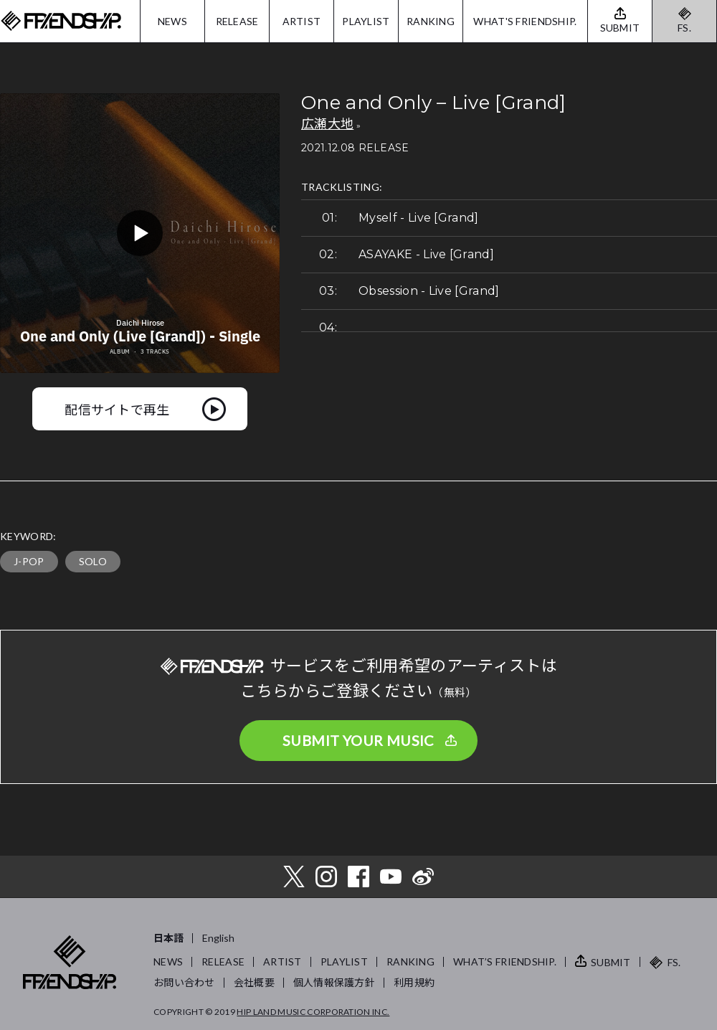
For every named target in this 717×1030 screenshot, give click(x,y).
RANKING (431, 21)
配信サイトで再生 (117, 409)
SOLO (93, 561)
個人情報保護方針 (334, 982)
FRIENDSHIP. (61, 21)
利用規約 (414, 982)
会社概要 (254, 982)
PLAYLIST (365, 21)
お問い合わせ (184, 982)
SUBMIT (611, 962)
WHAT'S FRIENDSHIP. (524, 21)
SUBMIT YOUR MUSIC (358, 740)
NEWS (172, 21)
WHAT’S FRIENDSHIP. (504, 961)
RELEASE (237, 21)
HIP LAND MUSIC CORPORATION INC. (313, 1011)
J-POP (29, 561)
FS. (684, 28)
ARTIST (301, 21)
